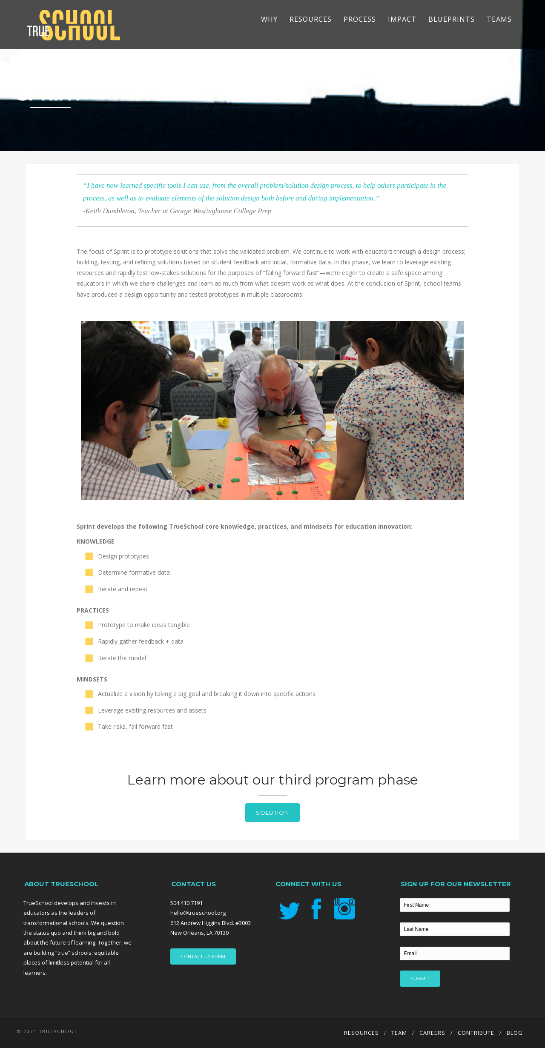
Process (360, 19)
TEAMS (499, 19)
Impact (402, 19)
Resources (311, 19)
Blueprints (451, 19)
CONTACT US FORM (203, 956)
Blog (515, 1033)
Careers (432, 1033)
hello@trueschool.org (198, 912)
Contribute (476, 1033)
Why (269, 19)
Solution (272, 812)
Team (399, 1033)
